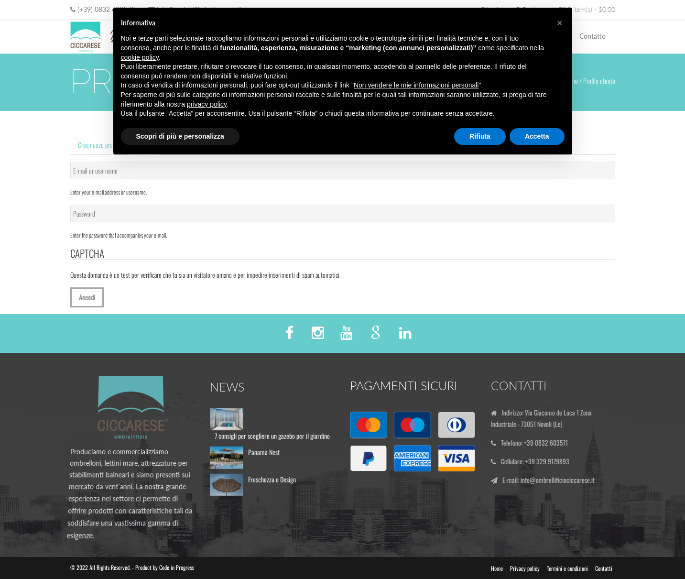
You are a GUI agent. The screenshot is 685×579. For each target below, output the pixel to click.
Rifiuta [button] (479, 136)
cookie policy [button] (140, 57)
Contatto (592, 36)
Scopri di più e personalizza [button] (180, 136)
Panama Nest (264, 455)
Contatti (603, 568)
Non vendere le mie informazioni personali (416, 85)
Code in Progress (176, 567)
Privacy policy (525, 568)
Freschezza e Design (272, 482)
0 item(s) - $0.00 (587, 9)
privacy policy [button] (207, 104)
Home (497, 568)
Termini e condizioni (567, 568)
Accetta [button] (537, 136)
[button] (559, 23)
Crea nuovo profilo (99, 145)
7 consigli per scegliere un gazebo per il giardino (272, 439)
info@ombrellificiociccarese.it (560, 480)
